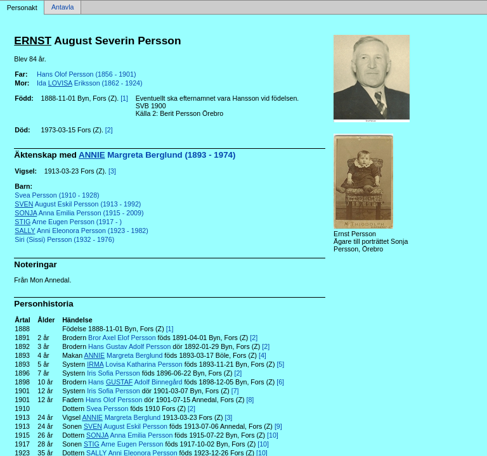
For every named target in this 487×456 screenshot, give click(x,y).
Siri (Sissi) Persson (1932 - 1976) (64, 239)
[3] (112, 171)
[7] (235, 391)
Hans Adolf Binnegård (135, 382)
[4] (262, 355)
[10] (272, 435)
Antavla (62, 7)
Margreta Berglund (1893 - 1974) (157, 155)
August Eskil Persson (125, 426)
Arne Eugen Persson (124, 444)
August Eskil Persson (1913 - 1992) (78, 204)
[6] (280, 382)
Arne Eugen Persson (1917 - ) (68, 221)
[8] (250, 399)
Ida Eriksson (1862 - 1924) (89, 83)
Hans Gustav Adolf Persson (129, 346)
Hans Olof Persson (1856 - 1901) (86, 74)
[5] (280, 364)
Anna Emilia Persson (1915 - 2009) (79, 213)
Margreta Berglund (123, 355)
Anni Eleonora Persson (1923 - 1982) (81, 230)
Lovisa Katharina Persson (134, 364)
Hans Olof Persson (114, 399)
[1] (124, 98)
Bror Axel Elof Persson (122, 337)
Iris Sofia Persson (113, 373)
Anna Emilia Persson (129, 435)
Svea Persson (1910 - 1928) (57, 195)
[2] (109, 130)
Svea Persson (107, 408)
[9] (278, 426)
